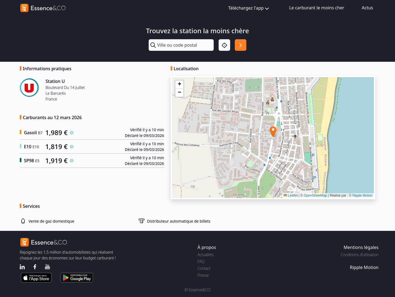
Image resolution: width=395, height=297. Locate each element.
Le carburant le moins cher (316, 8)
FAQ (201, 261)
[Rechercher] (240, 45)
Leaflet (291, 195)
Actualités (206, 254)
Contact (204, 268)
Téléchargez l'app (249, 8)
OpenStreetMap (315, 195)
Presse (203, 275)
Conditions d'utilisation (360, 254)
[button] (273, 132)
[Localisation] (224, 45)
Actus (367, 8)
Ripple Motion (362, 195)
